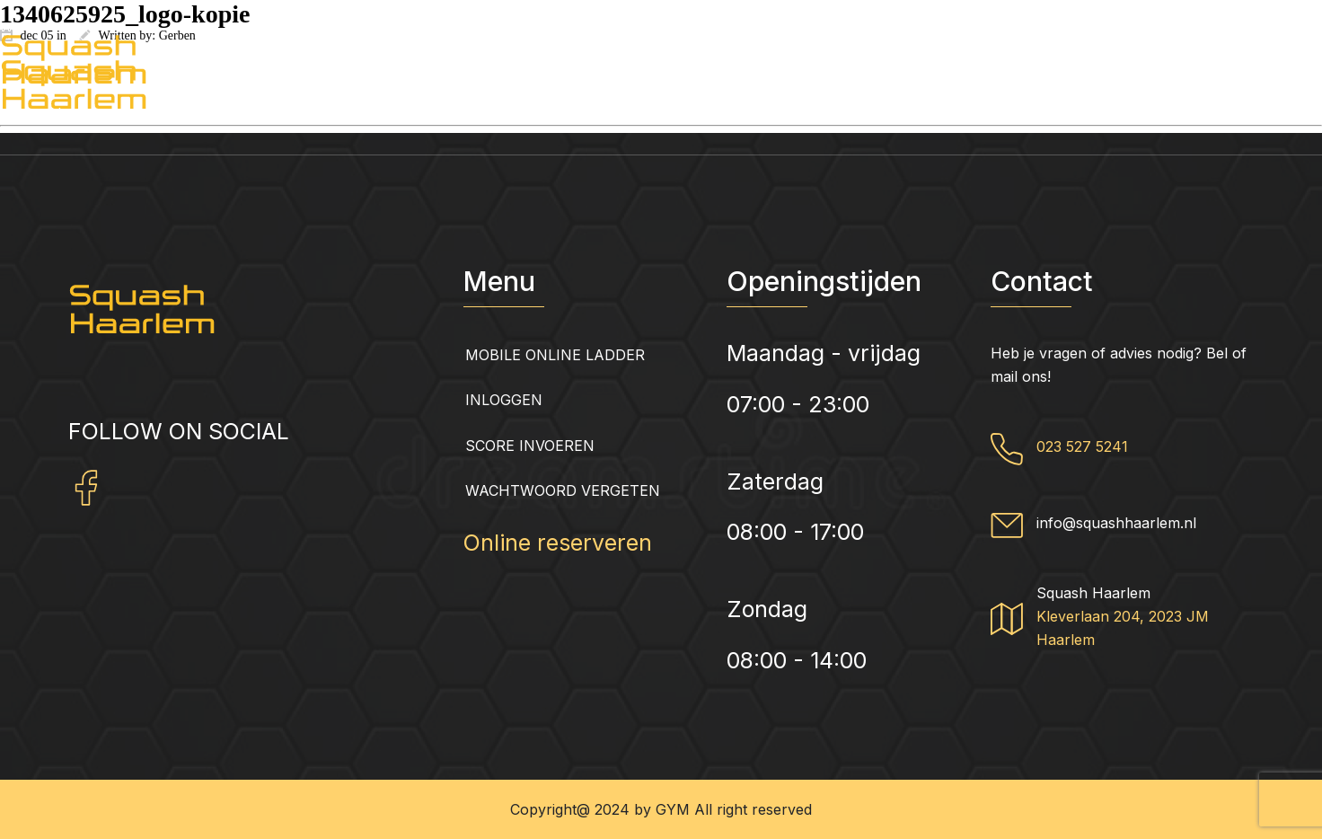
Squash (1057, 113)
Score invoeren (530, 446)
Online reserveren (557, 542)
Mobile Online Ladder (555, 355)
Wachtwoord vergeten (562, 490)
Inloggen (503, 400)
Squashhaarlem (257, 113)
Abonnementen (477, 113)
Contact (1233, 113)
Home (71, 113)
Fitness (883, 113)
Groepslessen (688, 113)
